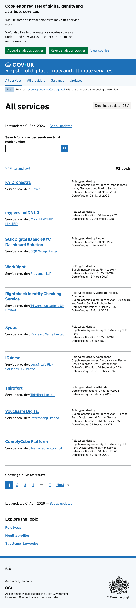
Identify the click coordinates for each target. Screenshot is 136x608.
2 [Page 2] (17, 485)
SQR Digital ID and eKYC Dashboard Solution (28, 242)
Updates (76, 80)
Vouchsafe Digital (22, 411)
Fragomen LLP (41, 274)
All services (13, 80)
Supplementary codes (21, 543)
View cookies (99, 50)
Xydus (11, 327)
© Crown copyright (119, 597)
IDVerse (12, 357)
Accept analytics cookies (25, 50)
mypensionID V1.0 (22, 212)
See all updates (61, 126)
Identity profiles (17, 535)
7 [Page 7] (50, 485)
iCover (35, 189)
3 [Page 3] (25, 485)
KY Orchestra (18, 182)
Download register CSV (112, 106)
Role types (13, 527)
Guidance (57, 80)
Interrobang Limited (45, 418)
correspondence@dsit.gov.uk (47, 89)
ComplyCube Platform (26, 441)
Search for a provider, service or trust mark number (32, 139)
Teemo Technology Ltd (46, 448)
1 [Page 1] (9, 485)
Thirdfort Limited (42, 395)
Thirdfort (14, 388)
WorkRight (15, 266)
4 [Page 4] (33, 485)
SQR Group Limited (44, 251)
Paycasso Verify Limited (47, 334)
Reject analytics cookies (68, 50)
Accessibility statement (19, 581)
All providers (36, 80)
